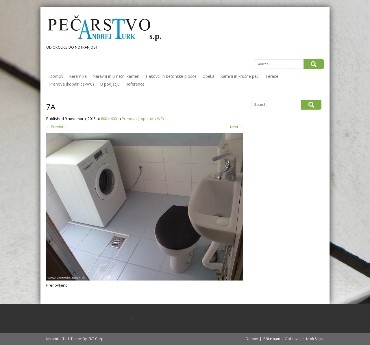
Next (236, 126)
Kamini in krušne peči (240, 76)
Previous (56, 126)
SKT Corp (95, 338)
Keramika (78, 76)
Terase (271, 76)
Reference (135, 84)
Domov (56, 76)
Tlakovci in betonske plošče (171, 76)
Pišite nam (271, 338)
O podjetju (110, 84)
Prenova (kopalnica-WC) (71, 84)
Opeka (208, 76)
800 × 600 (109, 118)
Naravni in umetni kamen (115, 76)
